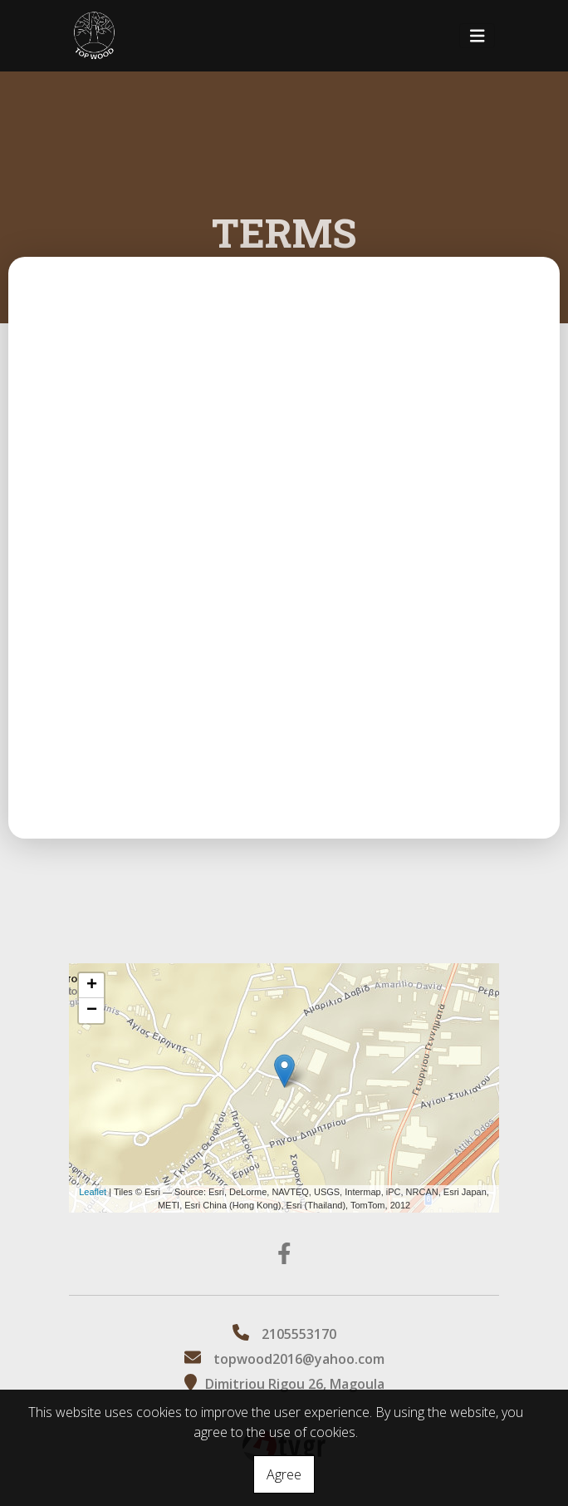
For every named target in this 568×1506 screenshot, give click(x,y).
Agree (284, 1474)
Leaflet (92, 1192)
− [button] (91, 1010)
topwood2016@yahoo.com (298, 1359)
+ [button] (91, 985)
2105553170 (299, 1334)
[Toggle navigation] (477, 36)
